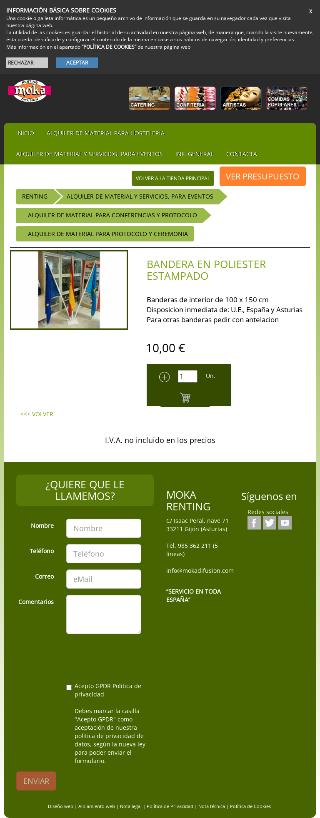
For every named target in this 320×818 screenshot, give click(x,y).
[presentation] (79, 656)
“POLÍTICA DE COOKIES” (109, 46)
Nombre (42, 526)
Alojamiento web (96, 806)
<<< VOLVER (36, 414)
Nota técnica (211, 806)
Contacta (241, 154)
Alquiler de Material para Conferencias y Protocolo (112, 215)
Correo (44, 576)
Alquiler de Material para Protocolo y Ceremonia (108, 234)
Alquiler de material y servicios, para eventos (89, 154)
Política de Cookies (250, 806)
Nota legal (131, 806)
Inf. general (194, 154)
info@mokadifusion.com (200, 570)
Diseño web (60, 806)
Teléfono (42, 551)
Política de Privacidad (170, 806)
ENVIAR (36, 781)
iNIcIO (25, 133)
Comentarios (36, 602)
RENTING (35, 196)
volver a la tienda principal (173, 178)
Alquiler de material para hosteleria (106, 133)
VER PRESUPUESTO (263, 176)
